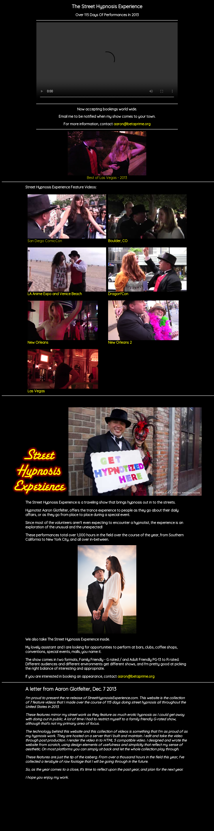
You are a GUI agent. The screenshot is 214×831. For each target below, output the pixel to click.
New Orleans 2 (143, 341)
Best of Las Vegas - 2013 (107, 176)
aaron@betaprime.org (132, 124)
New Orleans (63, 341)
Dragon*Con (147, 292)
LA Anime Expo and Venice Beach (67, 292)
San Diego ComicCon (67, 239)
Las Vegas (63, 389)
